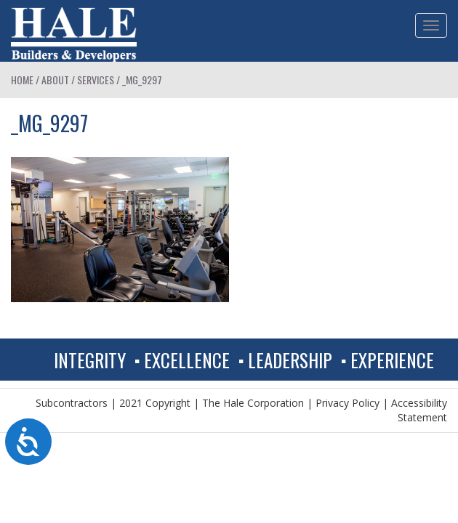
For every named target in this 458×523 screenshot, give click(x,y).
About (55, 79)
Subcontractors (72, 403)
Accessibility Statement (419, 410)
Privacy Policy (347, 403)
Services (95, 79)
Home (22, 79)
